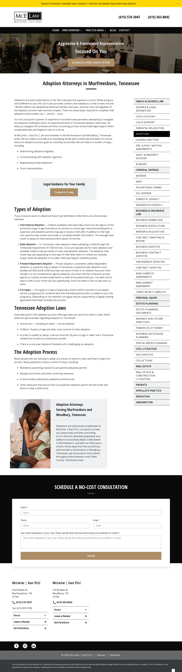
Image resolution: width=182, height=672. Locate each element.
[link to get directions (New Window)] (30, 593)
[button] (81, 30)
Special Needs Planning (151, 343)
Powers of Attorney (149, 328)
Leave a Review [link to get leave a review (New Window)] (30, 622)
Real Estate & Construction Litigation (145, 376)
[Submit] (91, 556)
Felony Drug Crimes (149, 187)
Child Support (145, 122)
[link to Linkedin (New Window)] (33, 646)
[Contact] (124, 30)
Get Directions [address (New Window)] (30, 628)
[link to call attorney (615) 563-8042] (158, 17)
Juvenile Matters (147, 139)
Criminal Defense (147, 170)
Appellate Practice (148, 390)
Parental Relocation (150, 128)
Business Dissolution (150, 225)
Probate (141, 384)
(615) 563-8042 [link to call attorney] (62, 602)
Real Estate (143, 366)
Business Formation (149, 220)
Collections (144, 360)
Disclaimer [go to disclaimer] (115, 655)
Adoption (142, 134)
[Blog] (113, 30)
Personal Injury (146, 297)
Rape (139, 181)
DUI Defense (143, 193)
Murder (141, 175)
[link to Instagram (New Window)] (25, 646)
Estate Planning (147, 303)
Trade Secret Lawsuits (151, 292)
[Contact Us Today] (64, 192)
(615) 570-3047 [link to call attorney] (22, 602)
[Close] (178, 3)
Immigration (144, 402)
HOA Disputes (144, 354)
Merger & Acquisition (150, 231)
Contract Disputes (148, 267)
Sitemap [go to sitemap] (101, 655)
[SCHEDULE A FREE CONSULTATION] (91, 63)
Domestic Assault (148, 199)
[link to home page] (28, 16)
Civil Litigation (146, 348)
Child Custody (145, 116)
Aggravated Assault (149, 205)
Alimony (141, 164)
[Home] (55, 30)
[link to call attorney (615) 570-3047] (129, 17)
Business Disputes (148, 246)
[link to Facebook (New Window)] (16, 646)
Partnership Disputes (150, 261)
